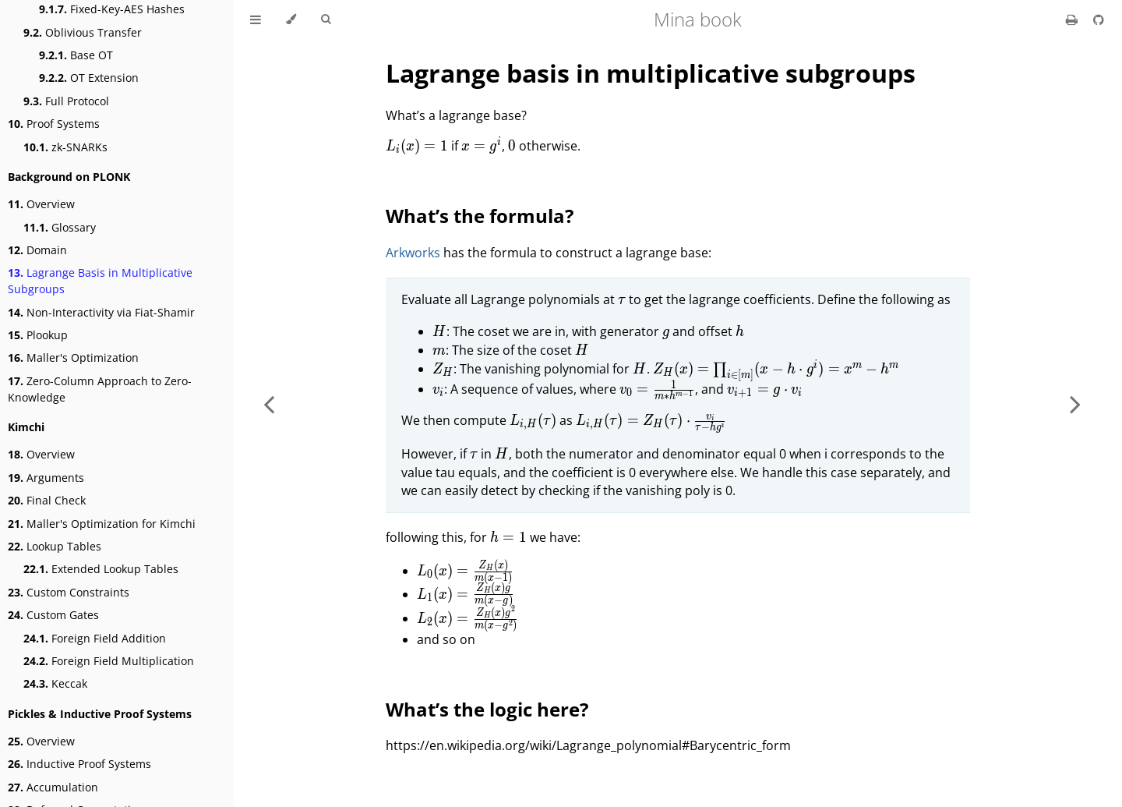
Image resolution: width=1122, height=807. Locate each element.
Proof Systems (54, 123)
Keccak (55, 683)
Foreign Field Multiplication (108, 660)
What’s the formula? (479, 215)
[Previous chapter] (269, 403)
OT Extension (89, 77)
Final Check (47, 500)
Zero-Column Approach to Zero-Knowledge (100, 389)
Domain (37, 249)
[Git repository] (1098, 19)
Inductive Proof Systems (79, 763)
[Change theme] (291, 19)
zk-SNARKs (65, 147)
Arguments (46, 477)
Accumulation (53, 787)
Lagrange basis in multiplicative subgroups (651, 73)
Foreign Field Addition (94, 638)
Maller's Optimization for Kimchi (102, 523)
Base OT (76, 55)
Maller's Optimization (73, 357)
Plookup (38, 334)
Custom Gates (53, 614)
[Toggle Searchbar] (326, 19)
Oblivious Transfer (82, 32)
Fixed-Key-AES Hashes (112, 9)
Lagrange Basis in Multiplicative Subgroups (100, 280)
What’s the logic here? (487, 709)
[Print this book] (1073, 19)
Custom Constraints (68, 592)
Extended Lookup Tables (100, 568)
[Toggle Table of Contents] (255, 19)
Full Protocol (66, 101)
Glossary (59, 227)
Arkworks (413, 252)
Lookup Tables (54, 546)
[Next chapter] (1075, 403)
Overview (41, 203)
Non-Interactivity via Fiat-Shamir (101, 312)
